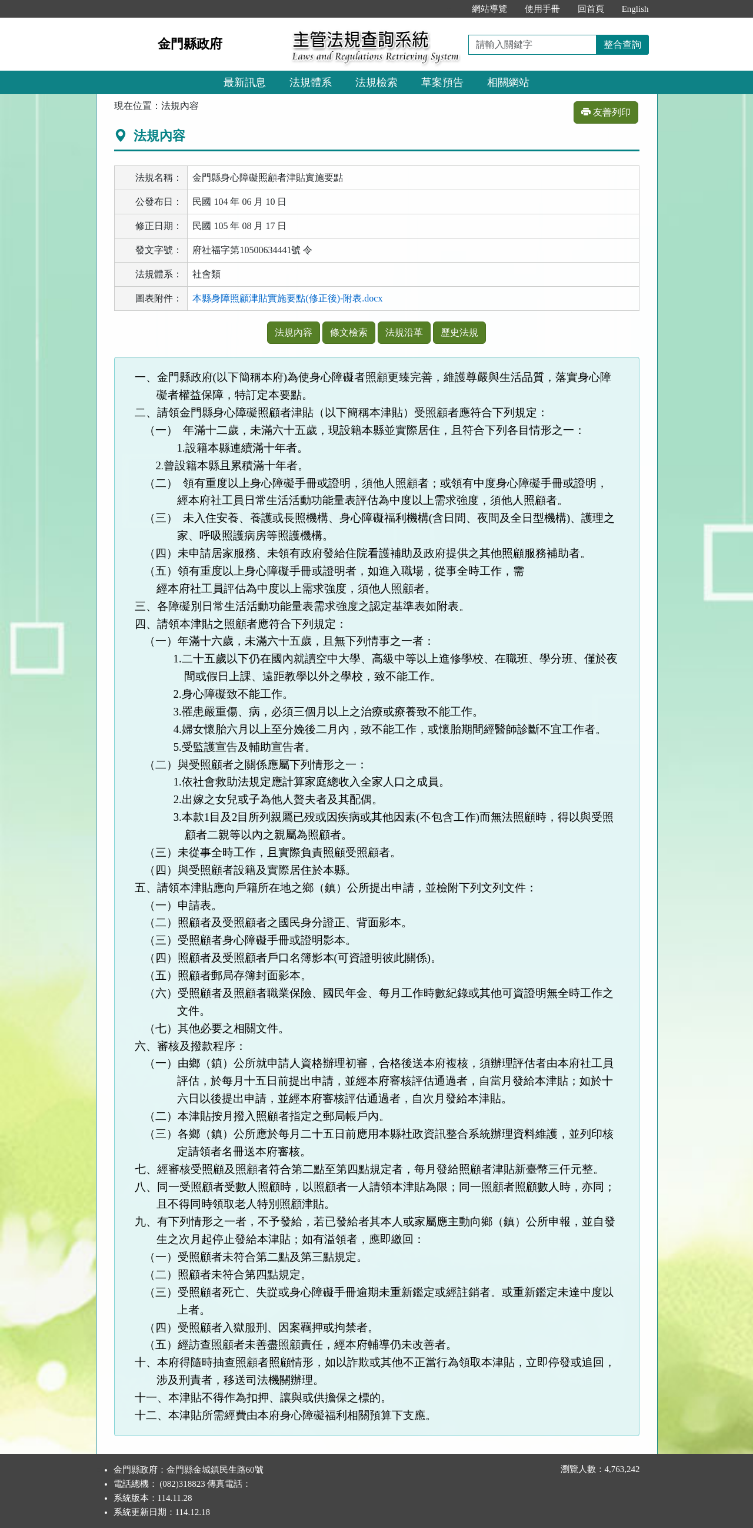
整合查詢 (622, 44)
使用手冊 (542, 9)
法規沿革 (404, 332)
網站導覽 (489, 9)
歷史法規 (459, 332)
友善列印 (606, 112)
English (635, 9)
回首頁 (591, 9)
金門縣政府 (190, 44)
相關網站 (508, 82)
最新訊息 (245, 82)
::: (450, 9)
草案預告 (442, 82)
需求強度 (456, 500)
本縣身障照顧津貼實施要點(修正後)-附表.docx (287, 298)
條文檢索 (349, 332)
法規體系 (310, 82)
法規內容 (293, 332)
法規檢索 (376, 82)
